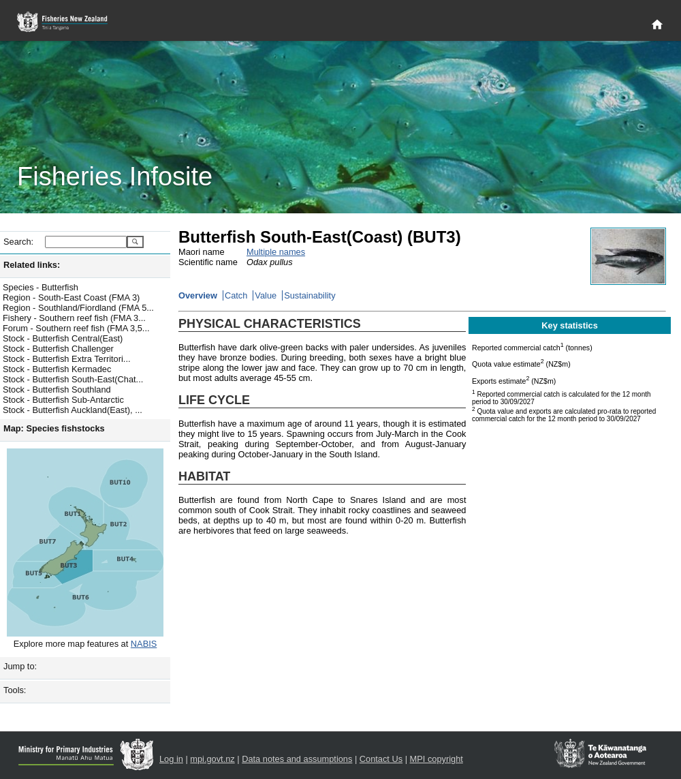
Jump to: (20, 666)
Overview (197, 295)
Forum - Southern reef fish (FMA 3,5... (76, 328)
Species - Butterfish (40, 287)
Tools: (14, 690)
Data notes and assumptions (297, 759)
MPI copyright (436, 759)
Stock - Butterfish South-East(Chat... (73, 379)
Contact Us (381, 759)
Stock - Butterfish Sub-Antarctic (63, 400)
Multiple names (276, 252)
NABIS (144, 644)
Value (265, 295)
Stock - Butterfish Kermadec (57, 369)
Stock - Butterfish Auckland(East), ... (72, 410)
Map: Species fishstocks (54, 428)
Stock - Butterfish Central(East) (63, 338)
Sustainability (309, 295)
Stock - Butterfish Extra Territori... (67, 359)
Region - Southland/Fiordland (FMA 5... (78, 308)
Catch (236, 295)
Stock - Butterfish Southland (57, 389)
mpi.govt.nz (212, 759)
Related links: (31, 265)
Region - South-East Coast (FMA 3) (71, 297)
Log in (171, 759)
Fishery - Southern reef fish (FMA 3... (74, 318)
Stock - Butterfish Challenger (58, 348)
